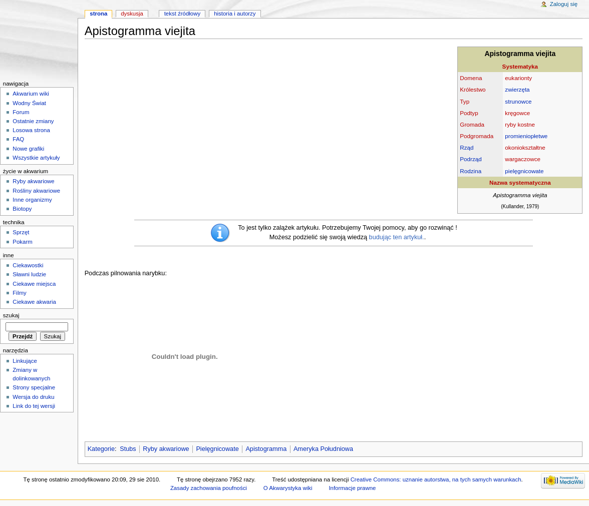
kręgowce (517, 113)
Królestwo (472, 89)
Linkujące (25, 361)
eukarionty (518, 78)
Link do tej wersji (34, 406)
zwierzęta (517, 89)
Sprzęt (21, 232)
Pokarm (22, 242)
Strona (98, 14)
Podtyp (469, 113)
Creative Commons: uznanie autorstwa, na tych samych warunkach (436, 479)
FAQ (18, 139)
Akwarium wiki (31, 94)
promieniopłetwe (526, 136)
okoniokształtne (525, 147)
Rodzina (470, 171)
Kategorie (101, 448)
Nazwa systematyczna (520, 182)
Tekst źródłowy (182, 14)
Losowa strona (31, 130)
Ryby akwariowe (166, 448)
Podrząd (470, 159)
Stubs (128, 448)
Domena (471, 78)
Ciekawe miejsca (34, 284)
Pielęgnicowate (217, 448)
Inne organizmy (32, 200)
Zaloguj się (563, 4)
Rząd (466, 147)
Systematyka (520, 66)
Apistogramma (265, 448)
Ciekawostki (28, 265)
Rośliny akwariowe (36, 191)
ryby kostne (520, 124)
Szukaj (11, 315)
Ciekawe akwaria (34, 302)
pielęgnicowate (524, 171)
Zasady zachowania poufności (208, 488)
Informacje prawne (352, 488)
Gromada (472, 124)
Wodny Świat (29, 103)
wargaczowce (522, 159)
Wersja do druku (33, 397)
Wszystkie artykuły (36, 158)
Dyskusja (132, 14)
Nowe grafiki (28, 149)
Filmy (19, 293)
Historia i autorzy (234, 14)
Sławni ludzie (29, 274)
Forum (21, 112)
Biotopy (22, 209)
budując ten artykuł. (396, 237)
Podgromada (476, 136)
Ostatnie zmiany (33, 121)
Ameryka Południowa (323, 448)
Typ (464, 101)
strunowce (518, 101)
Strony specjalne (34, 387)
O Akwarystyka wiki (288, 488)
